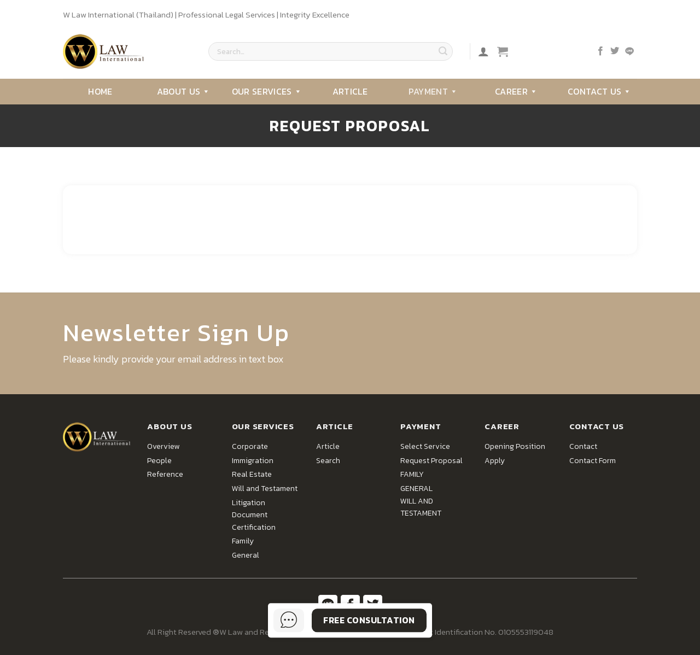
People (159, 460)
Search (328, 460)
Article (350, 91)
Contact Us (600, 91)
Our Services (267, 91)
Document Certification (254, 521)
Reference (165, 474)
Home (100, 91)
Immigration (252, 460)
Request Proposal (431, 460)
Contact (583, 446)
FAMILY (412, 474)
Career (516, 91)
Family (243, 541)
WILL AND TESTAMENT (420, 507)
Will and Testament (265, 488)
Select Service (425, 446)
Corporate (250, 446)
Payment (433, 91)
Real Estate (252, 474)
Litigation (248, 502)
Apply (495, 460)
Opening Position (515, 446)
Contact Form (592, 460)
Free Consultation (369, 620)
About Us (184, 91)
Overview (163, 446)
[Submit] (443, 51)
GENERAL (416, 488)
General (245, 555)
